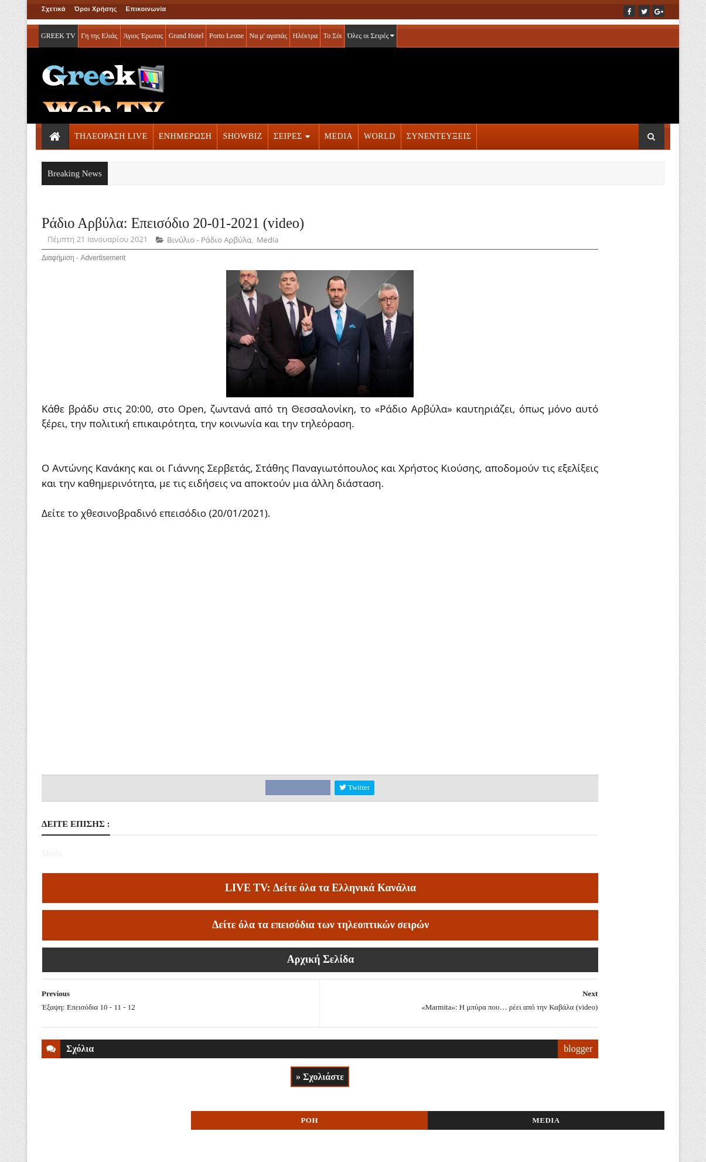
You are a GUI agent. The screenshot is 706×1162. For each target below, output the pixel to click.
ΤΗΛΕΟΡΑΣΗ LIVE (111, 131)
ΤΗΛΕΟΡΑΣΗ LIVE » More (560, 731)
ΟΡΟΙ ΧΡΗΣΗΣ (98, 1145)
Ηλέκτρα (305, 30)
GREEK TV (58, 30)
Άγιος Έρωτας (143, 30)
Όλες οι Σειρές (371, 30)
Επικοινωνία (146, 8)
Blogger (411, 1145)
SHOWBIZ (242, 131)
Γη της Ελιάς (99, 30)
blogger (448, 1082)
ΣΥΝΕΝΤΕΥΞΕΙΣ (439, 131)
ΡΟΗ (534, 227)
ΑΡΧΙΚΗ (55, 1145)
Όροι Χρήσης (95, 8)
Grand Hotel (186, 30)
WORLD (379, 131)
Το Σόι (332, 30)
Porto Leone (226, 30)
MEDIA (339, 131)
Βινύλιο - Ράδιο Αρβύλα (209, 243)
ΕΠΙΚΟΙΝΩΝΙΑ (151, 1145)
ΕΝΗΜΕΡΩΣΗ (185, 131)
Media (267, 243)
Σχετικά (54, 8)
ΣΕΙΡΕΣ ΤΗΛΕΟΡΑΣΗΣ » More (568, 809)
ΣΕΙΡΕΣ (288, 131)
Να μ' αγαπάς (268, 30)
